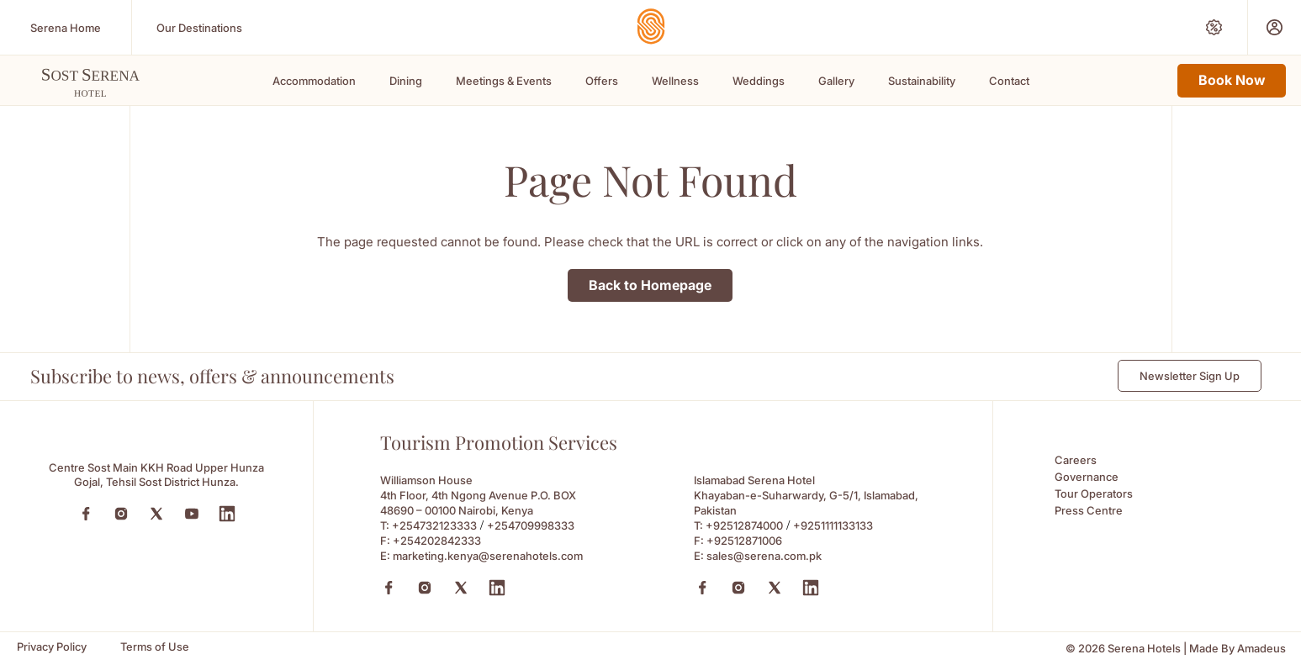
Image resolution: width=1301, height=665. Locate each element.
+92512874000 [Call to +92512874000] (744, 525)
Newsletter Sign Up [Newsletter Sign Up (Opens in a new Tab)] (1190, 376)
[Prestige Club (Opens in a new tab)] (1274, 27)
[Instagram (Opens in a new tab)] (121, 513)
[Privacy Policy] (52, 647)
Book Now (1231, 79)
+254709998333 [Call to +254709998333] (530, 525)
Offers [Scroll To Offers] (601, 80)
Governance (1087, 476)
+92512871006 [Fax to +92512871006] (744, 540)
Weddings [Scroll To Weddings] (758, 80)
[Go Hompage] (650, 26)
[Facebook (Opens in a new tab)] (85, 513)
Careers (1076, 460)
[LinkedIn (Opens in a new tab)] (227, 513)
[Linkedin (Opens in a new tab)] (497, 587)
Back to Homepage (650, 285)
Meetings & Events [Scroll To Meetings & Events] (504, 80)
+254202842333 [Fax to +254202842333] (437, 540)
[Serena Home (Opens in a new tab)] (65, 27)
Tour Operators (1094, 493)
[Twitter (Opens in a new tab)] (156, 513)
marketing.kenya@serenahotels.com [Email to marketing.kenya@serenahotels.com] (488, 555)
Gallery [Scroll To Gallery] (836, 80)
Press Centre (1089, 510)
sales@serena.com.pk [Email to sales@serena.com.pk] (764, 555)
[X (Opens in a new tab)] (460, 587)
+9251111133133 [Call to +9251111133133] (833, 525)
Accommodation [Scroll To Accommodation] (314, 80)
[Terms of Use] (154, 647)
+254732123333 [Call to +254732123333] (434, 525)
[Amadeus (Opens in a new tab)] (1261, 648)
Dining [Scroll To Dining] (405, 80)
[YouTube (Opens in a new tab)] (191, 513)
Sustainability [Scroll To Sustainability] (921, 80)
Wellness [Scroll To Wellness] (675, 80)
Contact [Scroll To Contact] (1009, 80)
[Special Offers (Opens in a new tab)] (1214, 27)
